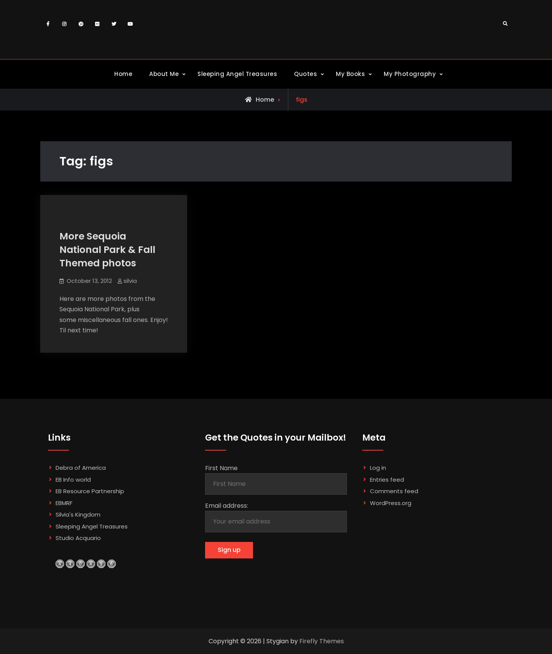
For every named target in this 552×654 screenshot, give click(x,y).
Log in (378, 468)
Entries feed (387, 480)
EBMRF (64, 503)
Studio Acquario (78, 538)
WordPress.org (390, 503)
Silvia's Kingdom (78, 514)
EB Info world (73, 480)
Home (123, 74)
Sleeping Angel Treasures (237, 74)
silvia (130, 281)
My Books (350, 74)
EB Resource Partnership (90, 491)
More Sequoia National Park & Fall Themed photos (107, 250)
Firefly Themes (321, 641)
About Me (164, 74)
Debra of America (81, 468)
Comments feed (394, 491)
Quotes (305, 74)
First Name (221, 468)
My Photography (410, 74)
